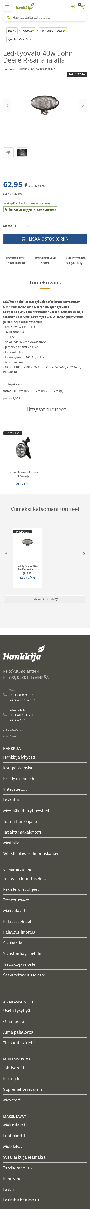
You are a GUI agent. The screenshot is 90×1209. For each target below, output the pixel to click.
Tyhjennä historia (45, 599)
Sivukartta (12, 943)
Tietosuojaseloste (19, 964)
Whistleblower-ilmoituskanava (32, 853)
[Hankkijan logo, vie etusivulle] (27, 6)
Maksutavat (14, 910)
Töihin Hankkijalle (20, 821)
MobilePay (13, 1146)
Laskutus (11, 800)
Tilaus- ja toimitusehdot (25, 878)
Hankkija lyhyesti (19, 757)
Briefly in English (18, 778)
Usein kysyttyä (16, 1010)
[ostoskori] (82, 7)
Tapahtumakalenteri (22, 832)
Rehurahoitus (16, 1178)
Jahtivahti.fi (14, 1068)
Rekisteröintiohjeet (21, 889)
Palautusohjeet (17, 921)
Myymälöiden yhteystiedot (28, 810)
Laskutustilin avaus (21, 1200)
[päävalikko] (7, 7)
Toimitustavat (16, 900)
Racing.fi (11, 1078)
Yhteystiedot (15, 789)
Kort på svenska (17, 767)
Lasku (8, 1189)
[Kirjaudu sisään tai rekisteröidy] (73, 7)
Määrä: (8, 226)
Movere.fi (12, 1100)
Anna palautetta (18, 1032)
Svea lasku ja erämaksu (24, 1157)
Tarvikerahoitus (17, 1168)
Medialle (11, 843)
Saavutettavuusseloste (24, 975)
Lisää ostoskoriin (45, 239)
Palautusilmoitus (19, 932)
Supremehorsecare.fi (22, 1089)
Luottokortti (14, 1135)
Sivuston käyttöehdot (23, 953)
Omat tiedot (14, 1021)
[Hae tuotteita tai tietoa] (45, 17)
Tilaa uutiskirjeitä (19, 1043)
